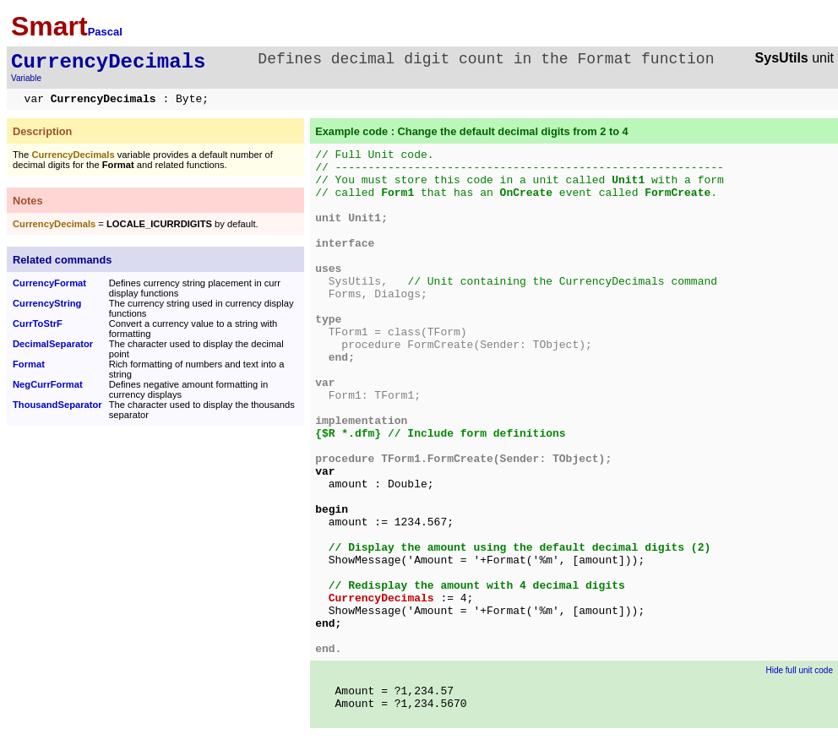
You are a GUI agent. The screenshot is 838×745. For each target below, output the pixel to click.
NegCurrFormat (48, 384)
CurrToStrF (38, 323)
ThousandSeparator (57, 405)
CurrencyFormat (49, 283)
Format (29, 364)
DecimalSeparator (53, 344)
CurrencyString (47, 303)
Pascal (105, 31)
